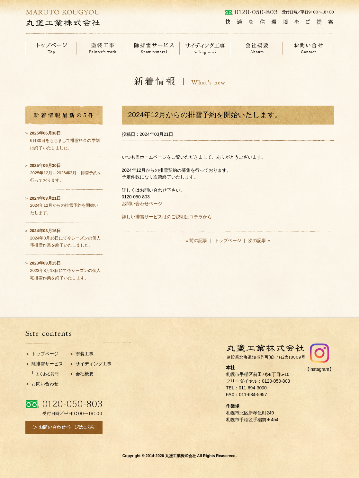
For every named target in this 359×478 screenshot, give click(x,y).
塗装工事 (85, 353)
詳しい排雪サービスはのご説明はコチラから (167, 216)
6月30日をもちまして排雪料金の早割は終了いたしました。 (65, 140)
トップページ (227, 240)
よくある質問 (46, 374)
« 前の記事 (196, 240)
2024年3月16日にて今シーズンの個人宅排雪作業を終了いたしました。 (65, 238)
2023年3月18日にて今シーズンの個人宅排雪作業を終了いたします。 (65, 270)
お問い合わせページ (142, 203)
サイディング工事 (94, 363)
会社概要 (85, 373)
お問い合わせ (44, 383)
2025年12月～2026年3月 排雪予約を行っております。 (66, 173)
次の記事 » (259, 240)
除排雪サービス (47, 363)
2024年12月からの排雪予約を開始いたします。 (64, 205)
